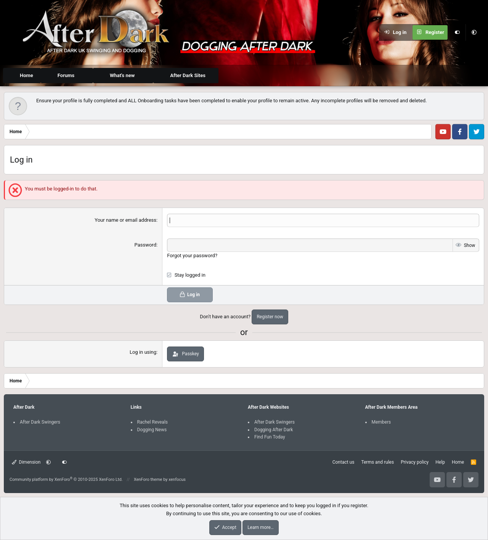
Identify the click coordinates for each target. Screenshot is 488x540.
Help (440, 462)
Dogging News (152, 429)
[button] (474, 32)
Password (145, 245)
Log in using (143, 352)
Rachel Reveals (152, 422)
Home (26, 75)
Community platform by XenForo (66, 479)
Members (381, 422)
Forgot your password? (192, 255)
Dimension (26, 462)
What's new (122, 75)
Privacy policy (415, 462)
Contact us (343, 462)
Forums (66, 75)
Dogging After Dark (273, 429)
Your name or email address (125, 220)
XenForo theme (148, 479)
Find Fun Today (269, 437)
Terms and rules (377, 462)
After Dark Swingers (40, 422)
